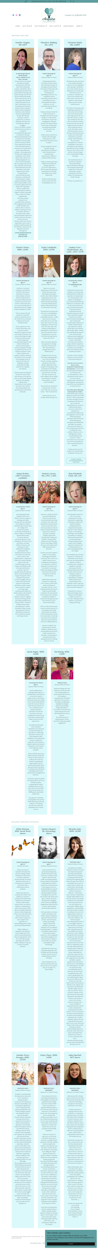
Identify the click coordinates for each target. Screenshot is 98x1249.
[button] (27, 26)
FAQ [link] (43, 1243)
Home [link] (18, 26)
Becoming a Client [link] (35, 1243)
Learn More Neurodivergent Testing (76, 461)
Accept (80, 1243)
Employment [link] (69, 26)
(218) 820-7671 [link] (80, 15)
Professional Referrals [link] (52, 1243)
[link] (13, 15)
